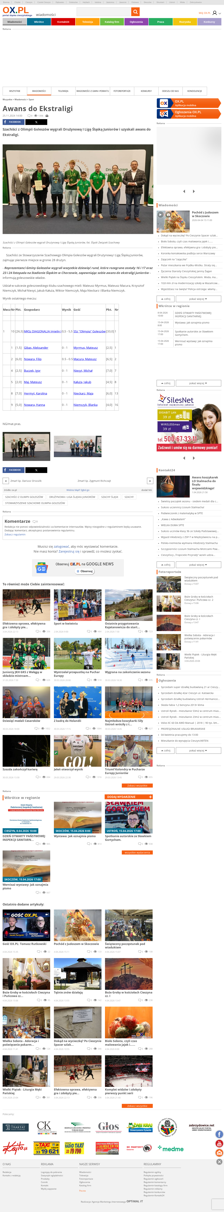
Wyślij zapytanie (49, 1188)
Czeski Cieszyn (44, 2)
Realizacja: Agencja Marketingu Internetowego (112, 1201)
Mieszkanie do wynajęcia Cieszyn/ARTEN (184, 740)
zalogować (61, 546)
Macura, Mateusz (85, 359)
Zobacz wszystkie (137, 785)
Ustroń (172, 2)
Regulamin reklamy (153, 1188)
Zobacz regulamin (15, 534)
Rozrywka (185, 22)
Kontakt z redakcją (11, 1175)
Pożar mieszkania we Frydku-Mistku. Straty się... (189, 265)
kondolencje (194, 91)
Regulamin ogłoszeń (153, 1178)
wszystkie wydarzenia (137, 852)
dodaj (121, 797)
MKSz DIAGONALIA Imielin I (42, 331)
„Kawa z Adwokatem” (173, 519)
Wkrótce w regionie (22, 798)
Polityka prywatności (153, 1175)
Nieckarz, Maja (83, 393)
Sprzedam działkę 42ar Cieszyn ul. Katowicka (187, 693)
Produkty (45, 1178)
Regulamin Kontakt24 (154, 1195)
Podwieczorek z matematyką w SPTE (182, 513)
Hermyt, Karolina (35, 393)
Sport (31, 99)
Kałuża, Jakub (82, 382)
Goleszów (73, 2)
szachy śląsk (109, 497)
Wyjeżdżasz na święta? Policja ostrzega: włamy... (189, 289)
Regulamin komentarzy (155, 1182)
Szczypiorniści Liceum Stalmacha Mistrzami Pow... (190, 549)
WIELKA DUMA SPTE (172, 525)
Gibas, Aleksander (36, 348)
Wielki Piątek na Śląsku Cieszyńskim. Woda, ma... (189, 277)
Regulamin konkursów (154, 1192)
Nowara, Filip (32, 359)
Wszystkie (14, 91)
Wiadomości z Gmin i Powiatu (92, 91)
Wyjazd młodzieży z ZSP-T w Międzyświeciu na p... (190, 537)
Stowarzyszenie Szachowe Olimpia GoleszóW (35, 503)
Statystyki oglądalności (52, 1175)
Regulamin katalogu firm (155, 1185)
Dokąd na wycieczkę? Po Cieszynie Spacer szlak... (189, 235)
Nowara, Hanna (34, 405)
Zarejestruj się (69, 551)
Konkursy (209, 22)
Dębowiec (60, 2)
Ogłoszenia (136, 22)
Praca (160, 22)
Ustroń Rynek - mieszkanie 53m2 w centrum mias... (191, 711)
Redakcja (7, 1172)
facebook (12, 122)
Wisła (182, 2)
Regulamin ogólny (152, 1172)
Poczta (82, 1190)
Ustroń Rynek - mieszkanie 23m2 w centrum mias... (191, 717)
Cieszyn (29, 2)
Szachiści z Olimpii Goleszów (24, 497)
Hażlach (86, 2)
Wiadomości (14, 22)
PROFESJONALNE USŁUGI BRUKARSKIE (183, 728)
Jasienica (110, 2)
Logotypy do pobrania (51, 1172)
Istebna (98, 2)
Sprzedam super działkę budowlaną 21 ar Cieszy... (190, 687)
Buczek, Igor (32, 371)
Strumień (160, 2)
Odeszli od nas (170, 91)
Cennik (44, 1182)
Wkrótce (39, 22)
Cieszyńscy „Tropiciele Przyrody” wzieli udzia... (188, 555)
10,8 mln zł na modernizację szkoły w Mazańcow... (190, 283)
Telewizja (87, 22)
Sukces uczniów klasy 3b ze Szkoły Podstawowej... (190, 531)
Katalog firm (112, 22)
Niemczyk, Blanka (85, 405)
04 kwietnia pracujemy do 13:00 (179, 734)
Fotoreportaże (122, 91)
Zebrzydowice (196, 2)
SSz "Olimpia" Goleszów (90, 331)
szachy (129, 497)
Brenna (6, 2)
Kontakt (44, 1185)
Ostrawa (135, 2)
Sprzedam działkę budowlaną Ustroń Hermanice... (190, 699)
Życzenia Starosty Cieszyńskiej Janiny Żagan (186, 271)
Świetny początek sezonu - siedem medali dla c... (189, 501)
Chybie (17, 2)
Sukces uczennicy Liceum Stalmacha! (182, 507)
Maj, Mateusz (33, 382)
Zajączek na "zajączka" (174, 259)
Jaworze (122, 2)
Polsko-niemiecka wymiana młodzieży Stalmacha (189, 543)
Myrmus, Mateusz (86, 348)
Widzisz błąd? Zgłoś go (77, 490)
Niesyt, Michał (83, 371)
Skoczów (147, 2)
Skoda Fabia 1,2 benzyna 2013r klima (182, 705)
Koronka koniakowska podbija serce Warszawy (188, 253)
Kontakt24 (63, 22)
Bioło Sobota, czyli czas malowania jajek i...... (187, 241)
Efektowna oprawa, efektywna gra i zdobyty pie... (189, 247)
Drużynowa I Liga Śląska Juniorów (72, 497)
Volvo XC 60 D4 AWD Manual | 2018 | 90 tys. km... (190, 722)
